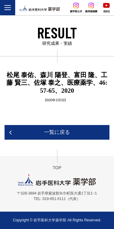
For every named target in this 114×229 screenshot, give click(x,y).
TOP (57, 167)
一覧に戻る (57, 132)
